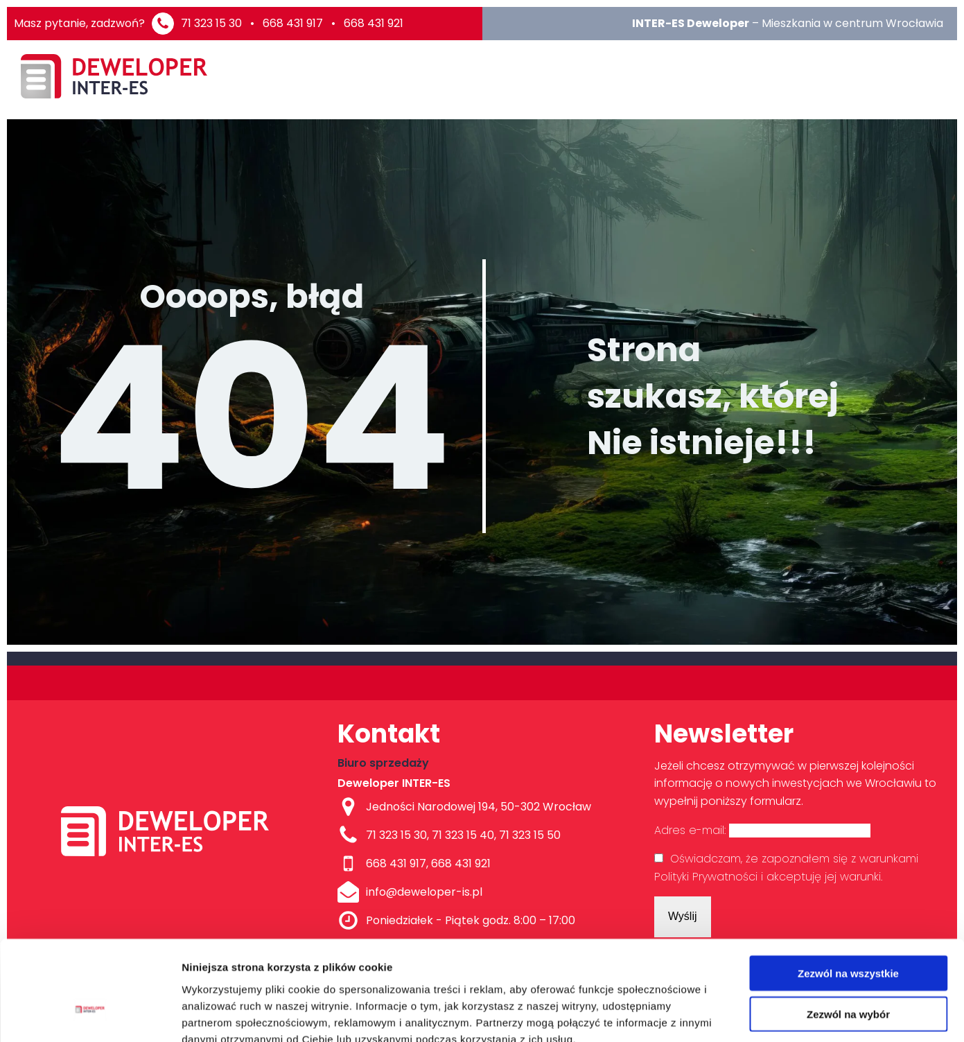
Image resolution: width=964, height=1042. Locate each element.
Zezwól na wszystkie (848, 892)
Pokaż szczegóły (739, 1015)
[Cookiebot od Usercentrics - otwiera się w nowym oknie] (89, 1015)
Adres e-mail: (762, 830)
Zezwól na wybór (848, 933)
